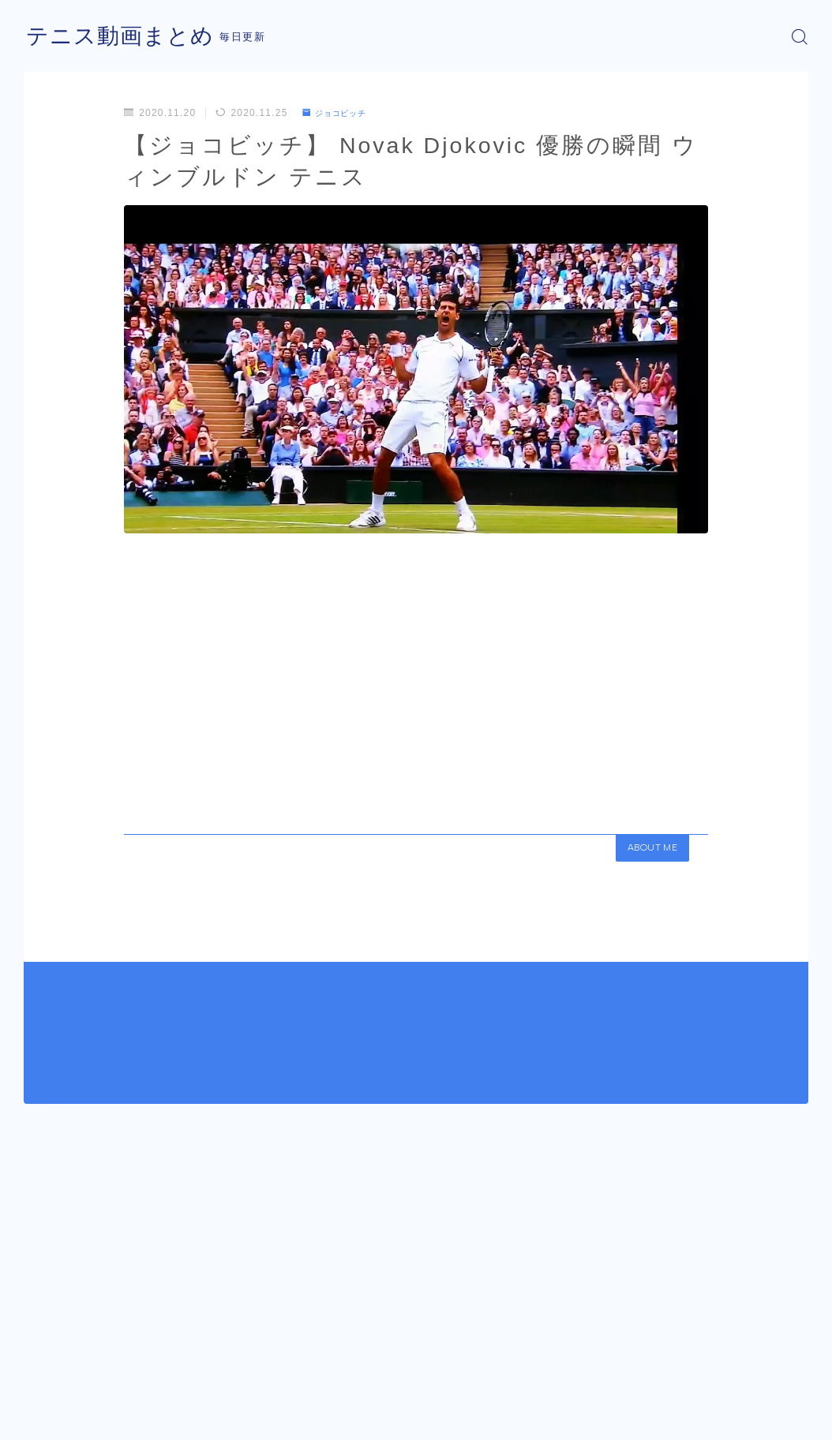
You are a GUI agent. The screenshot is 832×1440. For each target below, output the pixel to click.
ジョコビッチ (340, 112)
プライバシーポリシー (157, 1421)
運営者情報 (50, 1421)
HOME (41, 1373)
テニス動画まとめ (126, 37)
